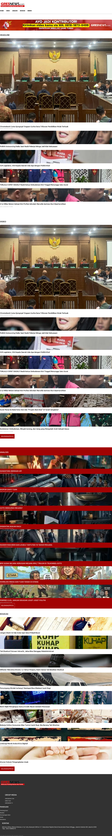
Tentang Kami (4, 808)
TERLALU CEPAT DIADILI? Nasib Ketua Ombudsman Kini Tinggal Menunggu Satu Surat (34, 184)
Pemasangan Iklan (5, 812)
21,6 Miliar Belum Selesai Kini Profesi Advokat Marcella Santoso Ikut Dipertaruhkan (33, 204)
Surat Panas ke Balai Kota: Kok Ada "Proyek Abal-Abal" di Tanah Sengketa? (29, 409)
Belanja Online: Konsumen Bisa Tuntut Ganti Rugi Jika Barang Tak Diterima (29, 723)
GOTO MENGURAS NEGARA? (11, 507)
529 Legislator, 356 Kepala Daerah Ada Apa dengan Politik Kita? (25, 165)
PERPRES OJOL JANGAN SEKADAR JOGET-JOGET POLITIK (23, 598)
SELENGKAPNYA (7, 435)
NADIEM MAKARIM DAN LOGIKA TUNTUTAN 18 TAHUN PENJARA (26, 543)
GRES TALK (8, 798)
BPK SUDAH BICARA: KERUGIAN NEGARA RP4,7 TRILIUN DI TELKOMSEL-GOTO (31, 562)
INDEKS (30, 11)
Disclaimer (3, 817)
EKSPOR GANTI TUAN (8, 488)
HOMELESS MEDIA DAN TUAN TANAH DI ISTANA (19, 580)
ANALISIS (15, 11)
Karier (1, 814)
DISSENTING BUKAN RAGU (10, 525)
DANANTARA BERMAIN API (11, 470)
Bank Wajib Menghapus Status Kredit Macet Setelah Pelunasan (25, 704)
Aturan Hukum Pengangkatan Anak (14, 759)
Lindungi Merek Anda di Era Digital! (14, 741)
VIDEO (8, 11)
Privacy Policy (100, 834)
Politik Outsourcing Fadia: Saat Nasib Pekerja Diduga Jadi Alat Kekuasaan (28, 146)
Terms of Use (108, 834)
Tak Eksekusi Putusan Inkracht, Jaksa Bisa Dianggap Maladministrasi (27, 649)
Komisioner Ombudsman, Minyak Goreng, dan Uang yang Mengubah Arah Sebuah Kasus (34, 428)
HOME (2, 11)
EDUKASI (22, 11)
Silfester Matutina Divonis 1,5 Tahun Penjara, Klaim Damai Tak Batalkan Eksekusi (32, 668)
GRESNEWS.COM (9, 796)
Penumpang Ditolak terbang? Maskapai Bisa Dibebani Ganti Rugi (25, 686)
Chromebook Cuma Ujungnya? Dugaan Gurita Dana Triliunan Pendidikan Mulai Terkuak (34, 127)
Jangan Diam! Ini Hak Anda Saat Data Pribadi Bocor (20, 631)
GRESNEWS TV (9, 800)
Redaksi (2, 810)
